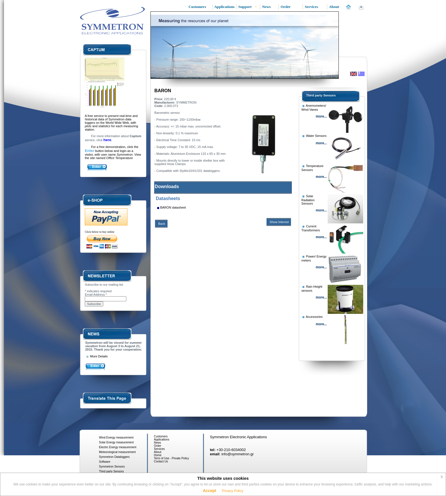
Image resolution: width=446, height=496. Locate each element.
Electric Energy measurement (117, 447)
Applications (161, 439)
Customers (161, 436)
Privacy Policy (232, 491)
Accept (209, 490)
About (157, 452)
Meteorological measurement (117, 452)
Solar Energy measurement (116, 442)
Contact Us (161, 461)
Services (159, 448)
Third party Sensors (321, 95)
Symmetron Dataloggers (114, 456)
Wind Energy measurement (116, 437)
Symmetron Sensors (112, 466)
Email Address (96, 294)
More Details (96, 356)
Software (104, 461)
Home (158, 455)
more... (321, 116)
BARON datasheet (173, 207)
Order (157, 445)
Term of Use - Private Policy (171, 458)
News (157, 442)
